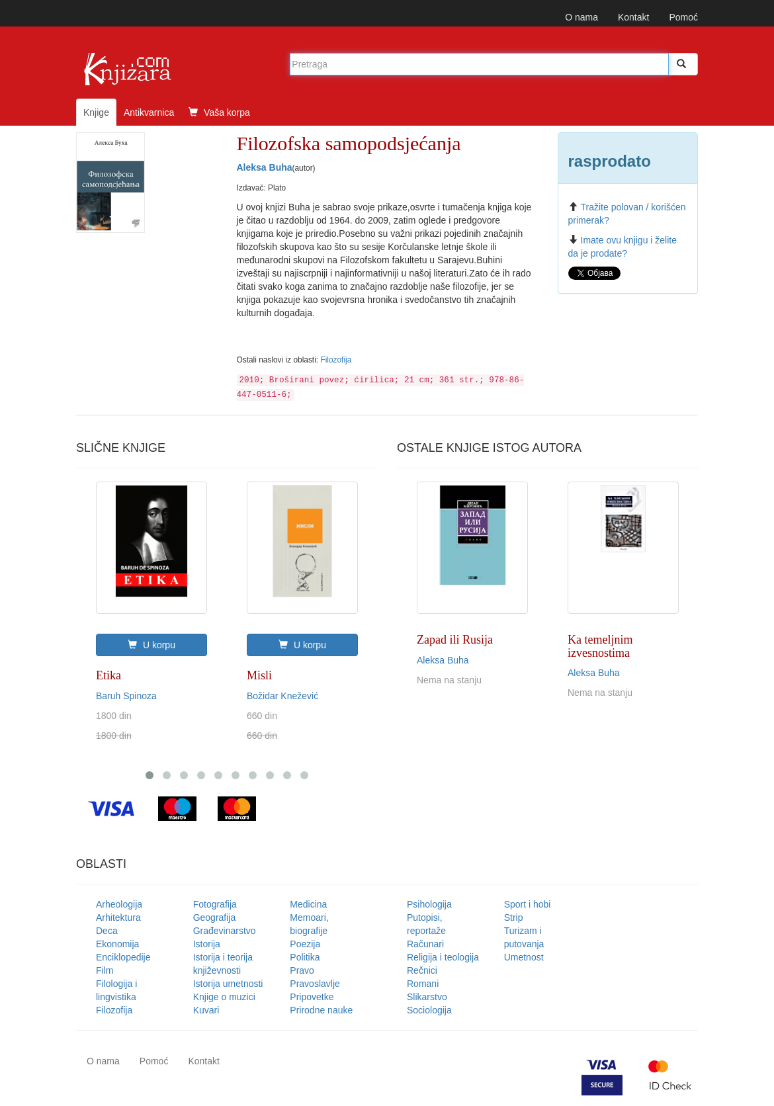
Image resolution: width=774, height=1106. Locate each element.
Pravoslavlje (314, 983)
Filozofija (335, 359)
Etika (108, 675)
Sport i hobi (527, 904)
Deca (107, 930)
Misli (259, 675)
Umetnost (524, 957)
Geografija (214, 917)
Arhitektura (118, 917)
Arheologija (119, 904)
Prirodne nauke (321, 1010)
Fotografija (215, 904)
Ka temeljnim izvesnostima (600, 646)
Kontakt (633, 17)
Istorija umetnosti (228, 983)
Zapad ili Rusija (455, 639)
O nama (581, 17)
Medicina (308, 904)
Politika (305, 957)
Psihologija (429, 904)
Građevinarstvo (224, 930)
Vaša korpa (219, 112)
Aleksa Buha (264, 167)
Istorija (206, 944)
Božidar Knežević (282, 696)
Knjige (96, 112)
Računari (425, 944)
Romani (423, 983)
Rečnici (422, 970)
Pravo (302, 970)
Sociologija (429, 1010)
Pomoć (683, 17)
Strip (513, 917)
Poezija (305, 944)
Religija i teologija (443, 957)
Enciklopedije (123, 957)
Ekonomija (117, 944)
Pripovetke (311, 997)
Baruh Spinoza (126, 696)
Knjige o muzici (224, 997)
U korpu (151, 645)
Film (104, 970)
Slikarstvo (427, 997)
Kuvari (206, 1010)
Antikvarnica (149, 112)
